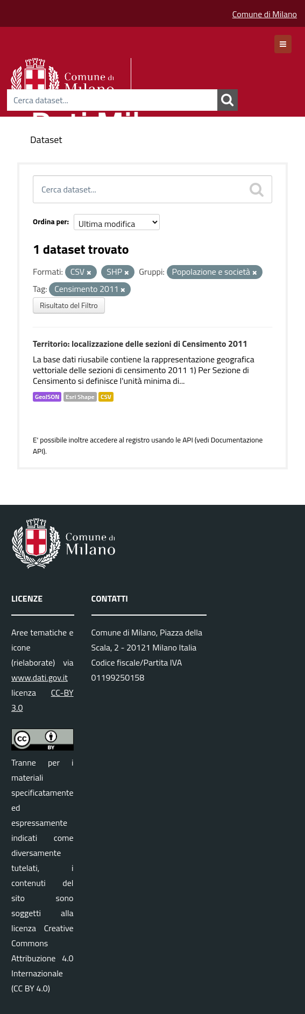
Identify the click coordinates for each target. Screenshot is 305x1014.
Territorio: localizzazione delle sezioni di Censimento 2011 (140, 343)
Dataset (46, 139)
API (187, 439)
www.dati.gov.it (39, 677)
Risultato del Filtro (69, 305)
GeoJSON (47, 397)
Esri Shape (80, 397)
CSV (106, 397)
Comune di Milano (264, 14)
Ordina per (50, 221)
